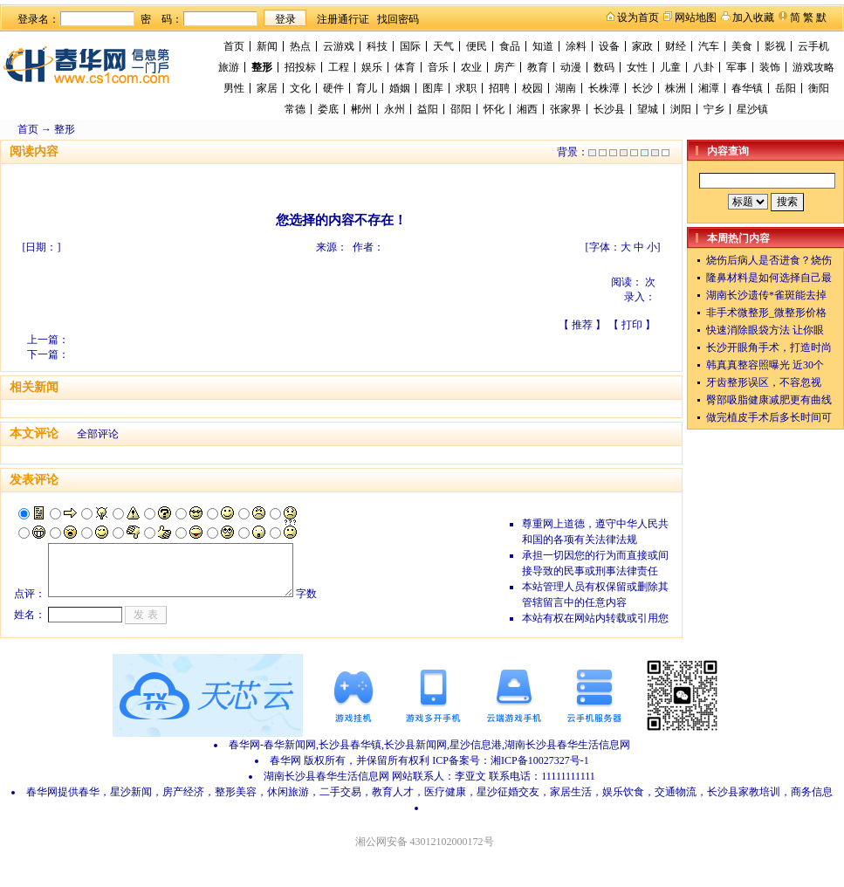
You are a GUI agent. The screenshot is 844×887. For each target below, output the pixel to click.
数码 (604, 67)
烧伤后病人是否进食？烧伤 (769, 260)
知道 (542, 46)
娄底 (328, 109)
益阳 (427, 109)
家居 (267, 88)
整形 (261, 67)
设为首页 (638, 17)
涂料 (576, 46)
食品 (509, 46)
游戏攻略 (813, 67)
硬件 (333, 88)
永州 (394, 109)
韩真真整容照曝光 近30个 (765, 365)
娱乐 (371, 67)
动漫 (570, 67)
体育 (405, 67)
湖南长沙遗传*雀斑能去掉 (766, 295)
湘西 (527, 109)
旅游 (228, 67)
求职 (466, 88)
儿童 (670, 67)
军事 (736, 67)
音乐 (438, 67)
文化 (300, 88)
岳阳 (785, 88)
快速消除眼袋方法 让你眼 (765, 330)
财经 (675, 46)
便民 (476, 46)
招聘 (499, 88)
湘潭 (708, 88)
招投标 (300, 67)
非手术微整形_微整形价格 (766, 312)
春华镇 (747, 88)
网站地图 (696, 17)
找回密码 (398, 19)
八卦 (703, 67)
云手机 (813, 46)
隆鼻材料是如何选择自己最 (769, 278)
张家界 (565, 109)
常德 (295, 109)
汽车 (708, 46)
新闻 (267, 46)
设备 (609, 46)
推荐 (582, 325)
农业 (471, 67)
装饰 (769, 67)
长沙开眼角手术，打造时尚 (769, 347)
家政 (642, 46)
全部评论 (98, 434)
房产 (504, 67)
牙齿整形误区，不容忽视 (763, 382)
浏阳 (680, 109)
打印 (631, 325)
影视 (775, 46)
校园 (532, 88)
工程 (338, 67)
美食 (741, 46)
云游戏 (338, 46)
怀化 (494, 109)
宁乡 (713, 109)
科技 (377, 46)
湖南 (565, 88)
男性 (233, 88)
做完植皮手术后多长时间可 (769, 417)
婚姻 (399, 88)
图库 (432, 88)
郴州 (361, 109)
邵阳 (460, 109)
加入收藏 (753, 17)
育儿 (366, 88)
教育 (537, 67)
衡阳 (818, 88)
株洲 (675, 88)
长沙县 (609, 109)
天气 (443, 46)
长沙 (642, 88)
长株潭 (604, 88)
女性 (637, 67)
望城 (647, 109)
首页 (233, 46)
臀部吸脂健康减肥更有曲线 (769, 400)
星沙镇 (752, 109)
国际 (410, 46)
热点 (300, 46)
